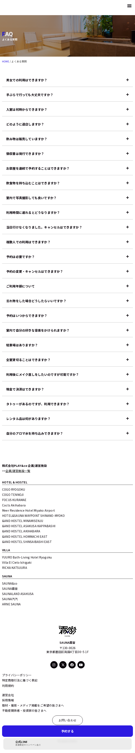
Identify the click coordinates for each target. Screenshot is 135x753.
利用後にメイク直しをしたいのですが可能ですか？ (42, 374)
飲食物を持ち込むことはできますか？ (33, 183)
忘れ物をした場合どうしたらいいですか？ (36, 301)
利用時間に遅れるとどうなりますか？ (33, 212)
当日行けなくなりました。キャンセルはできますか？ (44, 227)
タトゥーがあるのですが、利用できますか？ (37, 404)
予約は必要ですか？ (20, 256)
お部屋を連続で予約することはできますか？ (37, 168)
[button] (129, 5)
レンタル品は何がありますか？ (28, 418)
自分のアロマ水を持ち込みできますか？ (34, 433)
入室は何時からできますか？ (26, 109)
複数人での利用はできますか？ (28, 242)
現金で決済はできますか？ (25, 389)
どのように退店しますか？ (25, 124)
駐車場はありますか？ (22, 345)
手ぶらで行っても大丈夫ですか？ (29, 94)
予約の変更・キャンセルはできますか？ (34, 271)
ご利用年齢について (20, 286)
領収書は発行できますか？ (25, 153)
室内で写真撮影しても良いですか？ (31, 198)
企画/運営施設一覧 (17, 471)
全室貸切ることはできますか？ (28, 360)
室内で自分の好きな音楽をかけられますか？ (37, 330)
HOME (5, 61)
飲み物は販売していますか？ (26, 139)
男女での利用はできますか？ (26, 80)
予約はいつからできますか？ (26, 315)
